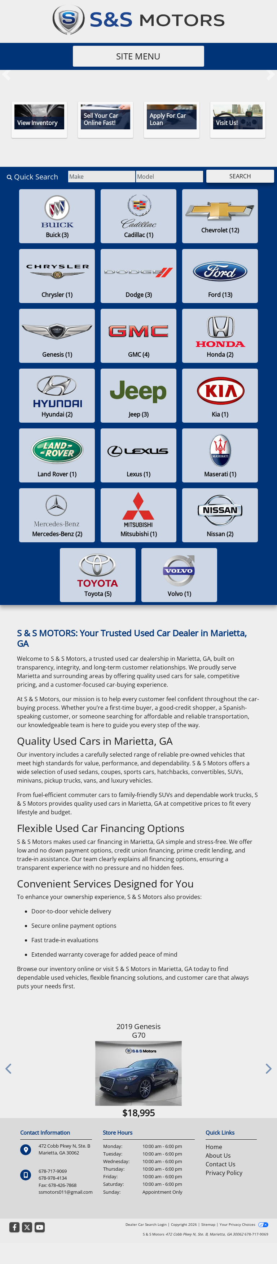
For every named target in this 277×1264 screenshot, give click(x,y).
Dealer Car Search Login (146, 1224)
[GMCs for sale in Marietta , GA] (138, 336)
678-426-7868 (62, 1184)
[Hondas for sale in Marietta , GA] (220, 336)
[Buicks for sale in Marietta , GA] (57, 216)
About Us (218, 1156)
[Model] (165, 176)
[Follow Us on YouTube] (40, 1227)
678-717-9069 (53, 1171)
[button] (6, 74)
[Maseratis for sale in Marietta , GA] (220, 455)
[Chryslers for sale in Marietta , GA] (57, 276)
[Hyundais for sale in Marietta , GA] (57, 396)
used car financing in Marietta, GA (118, 842)
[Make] (95, 176)
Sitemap (208, 1224)
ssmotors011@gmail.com (66, 1191)
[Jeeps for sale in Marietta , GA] (138, 396)
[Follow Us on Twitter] (27, 1227)
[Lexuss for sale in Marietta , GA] (138, 455)
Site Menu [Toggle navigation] (138, 56)
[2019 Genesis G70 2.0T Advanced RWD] (138, 1073)
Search (239, 176)
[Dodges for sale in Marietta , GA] (138, 276)
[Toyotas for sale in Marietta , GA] (98, 575)
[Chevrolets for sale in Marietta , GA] (220, 216)
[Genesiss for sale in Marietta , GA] (57, 336)
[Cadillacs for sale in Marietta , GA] (138, 216)
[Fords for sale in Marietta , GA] (220, 276)
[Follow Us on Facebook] (14, 1227)
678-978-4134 (53, 1178)
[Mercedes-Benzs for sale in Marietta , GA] (57, 515)
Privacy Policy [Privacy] (224, 1173)
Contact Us (221, 1164)
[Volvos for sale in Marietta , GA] (179, 575)
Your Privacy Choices (244, 1224)
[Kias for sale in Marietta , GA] (220, 396)
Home (214, 1147)
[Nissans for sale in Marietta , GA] (220, 515)
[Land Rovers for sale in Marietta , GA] (57, 455)
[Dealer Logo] (138, 19)
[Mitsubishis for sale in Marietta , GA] (138, 515)
